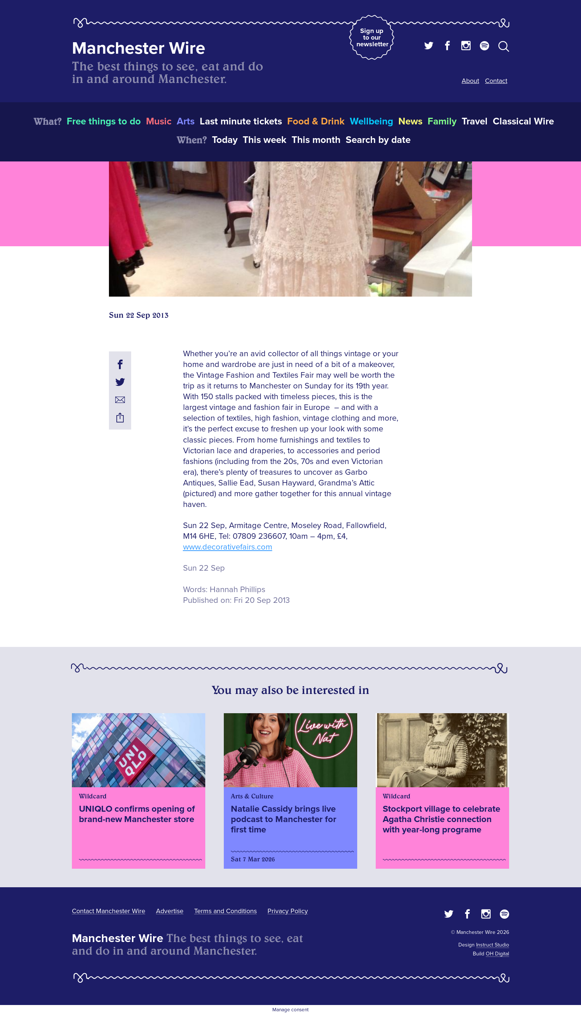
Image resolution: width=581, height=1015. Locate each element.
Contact (496, 81)
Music (159, 121)
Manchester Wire (138, 48)
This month (316, 140)
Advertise (169, 911)
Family (442, 121)
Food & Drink (316, 121)
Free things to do (104, 121)
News (410, 121)
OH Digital (497, 954)
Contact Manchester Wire (108, 911)
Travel (475, 121)
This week (264, 140)
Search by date (378, 140)
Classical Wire (523, 121)
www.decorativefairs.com (227, 547)
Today (225, 140)
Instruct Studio (492, 945)
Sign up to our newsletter (372, 37)
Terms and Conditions (225, 911)
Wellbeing (371, 121)
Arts (186, 121)
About (470, 81)
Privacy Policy (288, 911)
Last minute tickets (241, 121)
